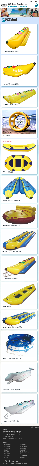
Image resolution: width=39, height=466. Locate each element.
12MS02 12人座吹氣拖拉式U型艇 (12, 327)
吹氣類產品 (7, 455)
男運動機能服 (24, 446)
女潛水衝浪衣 (24, 444)
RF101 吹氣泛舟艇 (7, 172)
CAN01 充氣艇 (6, 306)
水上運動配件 (24, 455)
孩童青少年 (23, 450)
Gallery (22, 454)
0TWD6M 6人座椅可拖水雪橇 (11, 390)
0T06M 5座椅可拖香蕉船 (10, 278)
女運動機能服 (7, 448)
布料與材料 (7, 454)
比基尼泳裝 (7, 446)
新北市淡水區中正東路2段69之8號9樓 (12, 438)
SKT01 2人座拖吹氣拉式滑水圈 (11, 358)
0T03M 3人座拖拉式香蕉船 (10, 84)
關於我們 (6, 457)
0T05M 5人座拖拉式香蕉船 (10, 51)
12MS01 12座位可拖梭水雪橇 (11, 200)
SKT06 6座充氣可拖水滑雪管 (11, 225)
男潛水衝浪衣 (7, 444)
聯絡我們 (22, 457)
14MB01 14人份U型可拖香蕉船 (11, 252)
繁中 (30, 1)
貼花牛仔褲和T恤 (24, 452)
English (36, 1)
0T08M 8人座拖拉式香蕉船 (10, 105)
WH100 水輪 (6, 135)
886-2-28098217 (11, 434)
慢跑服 (6, 450)
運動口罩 (6, 452)
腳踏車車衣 (23, 448)
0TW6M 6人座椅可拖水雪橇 (10, 421)
